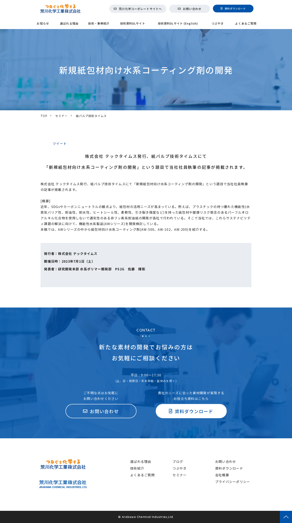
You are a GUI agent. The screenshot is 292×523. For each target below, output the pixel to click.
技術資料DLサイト (132, 23)
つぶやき (217, 23)
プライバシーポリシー (232, 481)
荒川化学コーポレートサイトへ (140, 9)
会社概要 (222, 474)
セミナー (61, 116)
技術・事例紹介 (99, 23)
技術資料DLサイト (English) (178, 23)
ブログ (178, 461)
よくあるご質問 (246, 23)
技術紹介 (137, 468)
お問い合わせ (192, 9)
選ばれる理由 (69, 23)
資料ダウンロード (235, 8)
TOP (44, 116)
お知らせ (43, 23)
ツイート (60, 143)
